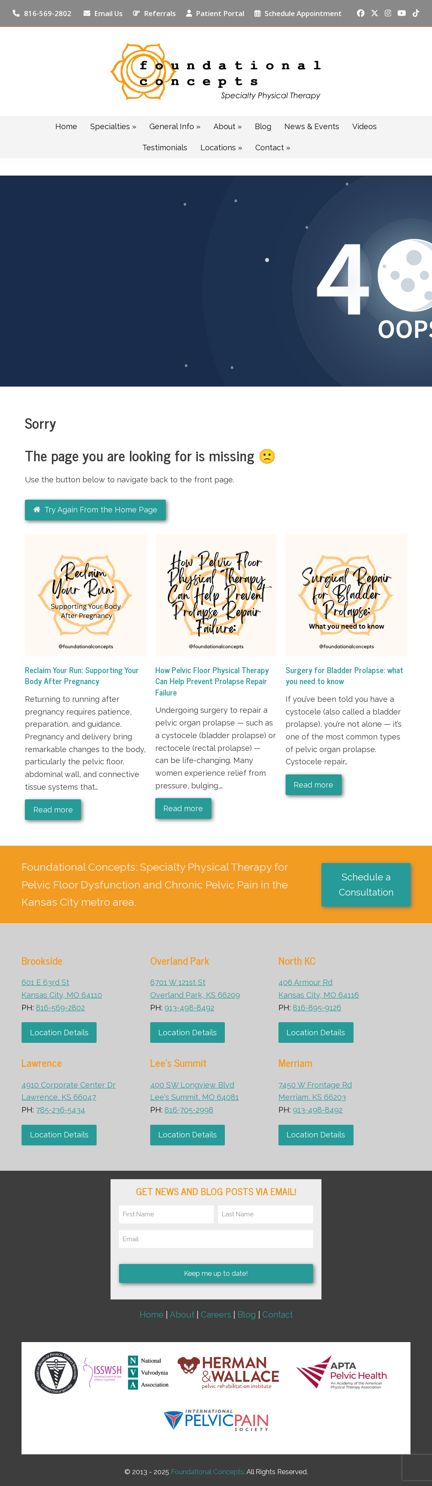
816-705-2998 (189, 1109)
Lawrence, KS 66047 (59, 1097)
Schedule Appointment (303, 13)
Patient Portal (220, 13)
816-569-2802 (47, 13)
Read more (53, 809)
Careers (216, 1315)
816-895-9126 (317, 1007)
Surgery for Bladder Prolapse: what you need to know (344, 675)
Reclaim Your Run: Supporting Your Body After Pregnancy (82, 675)
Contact (277, 1315)
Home (152, 1315)
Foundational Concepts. (208, 1471)
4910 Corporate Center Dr (69, 1084)
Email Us (108, 13)
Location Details (59, 1032)
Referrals (160, 13)
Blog (247, 1315)
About (182, 1315)
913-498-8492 (189, 1007)
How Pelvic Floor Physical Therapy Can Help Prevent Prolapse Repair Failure (212, 681)
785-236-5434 (60, 1109)
